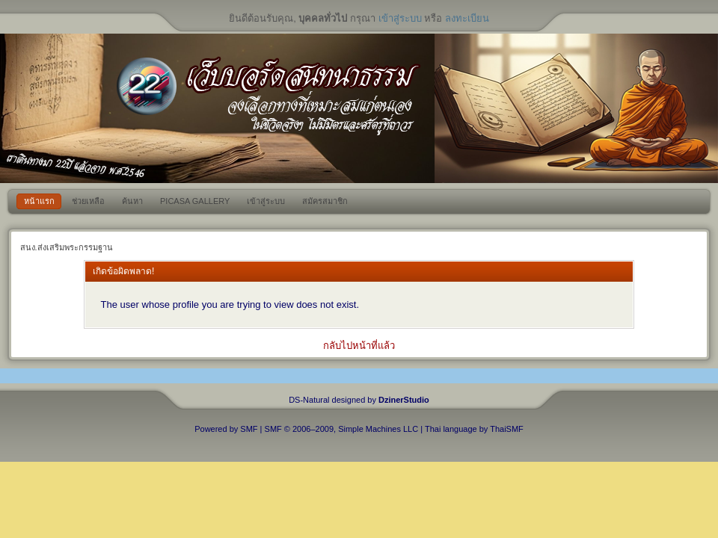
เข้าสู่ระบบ (400, 18)
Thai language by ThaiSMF (474, 428)
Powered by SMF (225, 428)
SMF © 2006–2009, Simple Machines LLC (342, 428)
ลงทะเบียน (467, 18)
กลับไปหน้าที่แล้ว (359, 345)
